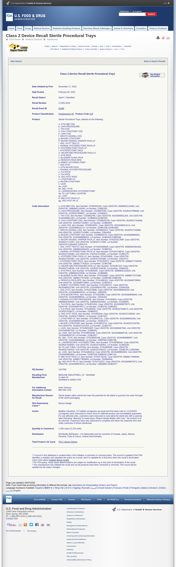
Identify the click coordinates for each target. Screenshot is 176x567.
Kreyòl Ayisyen (105, 488)
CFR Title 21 (54, 49)
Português (135, 488)
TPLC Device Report (67, 442)
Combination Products (76, 508)
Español (39, 488)
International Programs (76, 529)
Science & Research (75, 515)
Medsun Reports (106, 49)
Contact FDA (57, 499)
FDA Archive (72, 556)
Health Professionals (75, 553)
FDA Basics (86, 499)
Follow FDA (124, 11)
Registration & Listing (68, 46)
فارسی (9, 490)
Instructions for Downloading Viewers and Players (94, 485)
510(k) (47, 46)
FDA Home (15, 39)
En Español (137, 11)
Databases (52, 39)
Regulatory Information (76, 519)
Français (117, 488)
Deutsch (153, 488)
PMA (101, 46)
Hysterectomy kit (66, 114)
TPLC (122, 49)
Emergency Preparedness (77, 526)
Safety (69, 522)
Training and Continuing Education (81, 536)
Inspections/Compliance (76, 539)
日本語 (162, 488)
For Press (32, 531)
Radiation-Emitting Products (72, 49)
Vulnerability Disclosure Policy (79, 560)
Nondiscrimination (133, 499)
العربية (94, 488)
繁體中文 (48, 488)
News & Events (73, 532)
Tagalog (76, 488)
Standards (128, 46)
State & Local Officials (76, 543)
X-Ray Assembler (91, 49)
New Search (16, 61)
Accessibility (39, 499)
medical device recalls (59, 460)
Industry (70, 549)
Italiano (144, 488)
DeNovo (55, 46)
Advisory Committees (75, 512)
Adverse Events (84, 46)
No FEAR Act (113, 499)
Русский (86, 488)
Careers (71, 499)
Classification (116, 46)
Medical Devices (33, 39)
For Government (13, 531)
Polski (126, 488)
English (17, 490)
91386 (61, 108)
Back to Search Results (154, 61)
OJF (91, 114)
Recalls (94, 46)
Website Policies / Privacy (158, 499)
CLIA (116, 49)
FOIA (99, 499)
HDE (107, 46)
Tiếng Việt (59, 488)
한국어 (68, 488)
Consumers (71, 546)
